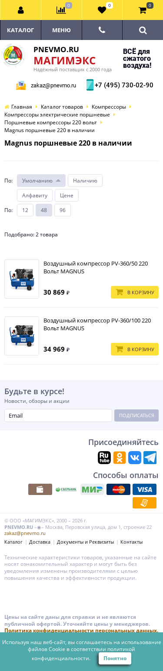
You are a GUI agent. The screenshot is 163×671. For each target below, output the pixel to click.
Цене (66, 195)
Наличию (85, 180)
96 (63, 210)
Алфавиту (34, 195)
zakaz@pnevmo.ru (53, 85)
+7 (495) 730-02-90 (123, 85)
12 (25, 210)
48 (44, 210)
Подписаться (136, 415)
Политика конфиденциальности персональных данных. (81, 630)
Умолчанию (37, 180)
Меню (61, 30)
